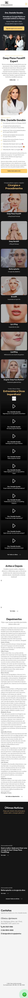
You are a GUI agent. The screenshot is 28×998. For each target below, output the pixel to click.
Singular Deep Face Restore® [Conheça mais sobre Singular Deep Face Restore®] (14, 380)
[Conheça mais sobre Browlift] (14, 285)
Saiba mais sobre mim (14, 171)
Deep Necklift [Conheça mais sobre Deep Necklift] (14, 241)
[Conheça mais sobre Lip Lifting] (14, 313)
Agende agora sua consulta (14, 28)
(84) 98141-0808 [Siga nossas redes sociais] (7, 930)
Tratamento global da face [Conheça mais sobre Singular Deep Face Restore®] (14, 382)
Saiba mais (13, 80)
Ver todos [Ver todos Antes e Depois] (12, 611)
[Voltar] (1, 580)
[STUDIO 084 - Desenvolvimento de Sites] (13, 991)
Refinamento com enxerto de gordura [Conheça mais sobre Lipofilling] (14, 354)
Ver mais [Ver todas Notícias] (3, 855)
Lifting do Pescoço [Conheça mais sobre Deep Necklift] (14, 244)
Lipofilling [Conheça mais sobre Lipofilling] (14, 352)
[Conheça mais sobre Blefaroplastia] (14, 258)
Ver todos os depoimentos (12, 796)
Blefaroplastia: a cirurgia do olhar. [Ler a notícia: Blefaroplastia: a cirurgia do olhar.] (13, 890)
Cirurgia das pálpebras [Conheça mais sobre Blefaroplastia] (14, 271)
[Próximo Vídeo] (15, 398)
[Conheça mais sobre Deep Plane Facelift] (14, 202)
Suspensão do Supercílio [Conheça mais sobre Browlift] (14, 299)
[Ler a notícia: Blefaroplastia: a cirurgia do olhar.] (14, 872)
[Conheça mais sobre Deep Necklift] (14, 230)
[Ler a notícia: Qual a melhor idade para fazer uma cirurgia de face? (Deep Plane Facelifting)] (14, 830)
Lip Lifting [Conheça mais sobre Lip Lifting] (14, 324)
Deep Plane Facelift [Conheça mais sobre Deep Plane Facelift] (14, 214)
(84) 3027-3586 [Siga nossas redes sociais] (7, 927)
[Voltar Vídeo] (13, 398)
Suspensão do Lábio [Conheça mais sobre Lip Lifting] (14, 327)
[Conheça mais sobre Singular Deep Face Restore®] (14, 368)
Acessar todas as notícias (12, 898)
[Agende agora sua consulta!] (24, 994)
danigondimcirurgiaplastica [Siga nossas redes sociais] (11, 934)
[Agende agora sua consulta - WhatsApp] (24, 995)
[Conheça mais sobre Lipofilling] (14, 341)
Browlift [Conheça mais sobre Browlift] (14, 297)
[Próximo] (1, 607)
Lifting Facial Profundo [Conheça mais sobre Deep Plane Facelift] (14, 216)
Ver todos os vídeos (12, 554)
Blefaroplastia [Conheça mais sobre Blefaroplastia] (14, 269)
